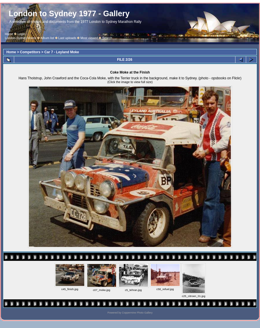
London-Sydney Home (20, 38)
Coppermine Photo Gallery (137, 312)
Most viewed (89, 38)
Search (107, 38)
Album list (47, 38)
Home (9, 34)
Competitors (30, 52)
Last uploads (67, 38)
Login (21, 34)
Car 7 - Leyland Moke (61, 52)
